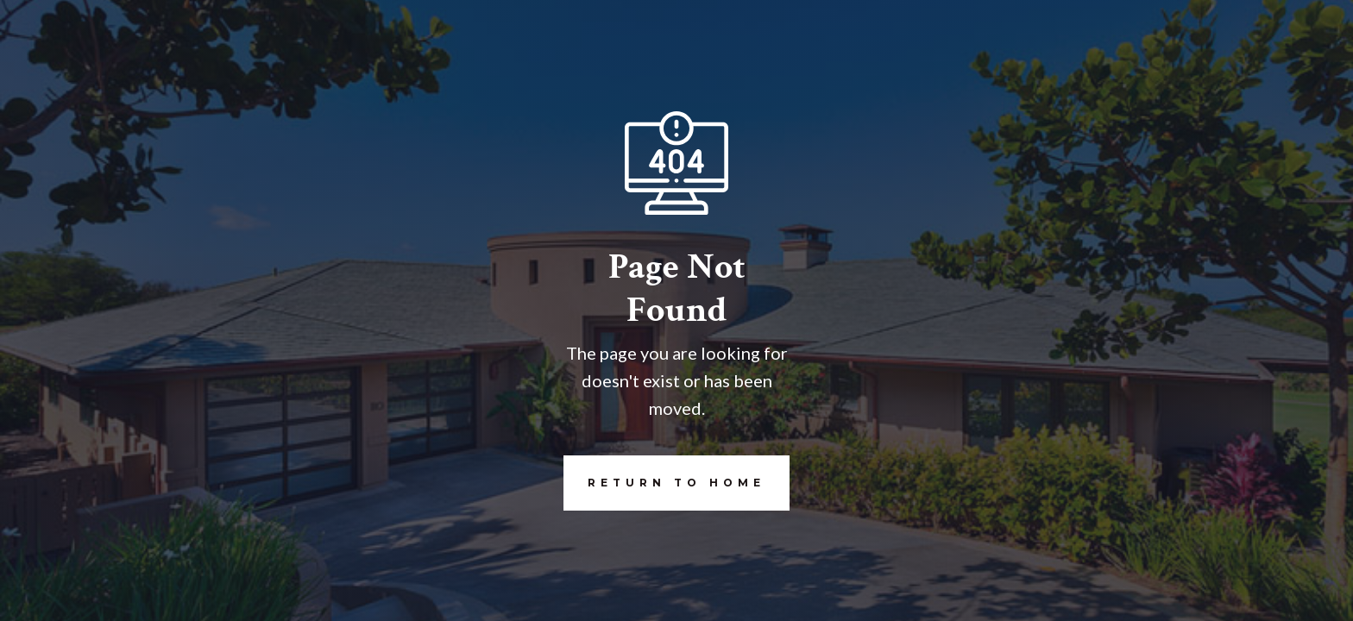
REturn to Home (664, 483)
